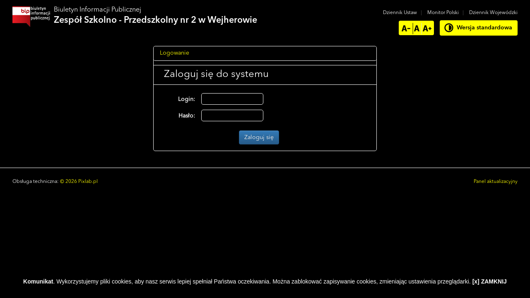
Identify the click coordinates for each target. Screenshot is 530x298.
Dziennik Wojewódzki (493, 12)
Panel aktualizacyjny (496, 181)
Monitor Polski (443, 12)
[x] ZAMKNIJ (489, 281)
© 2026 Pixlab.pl (79, 181)
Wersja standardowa (484, 28)
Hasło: (186, 116)
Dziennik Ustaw (400, 12)
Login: (186, 99)
